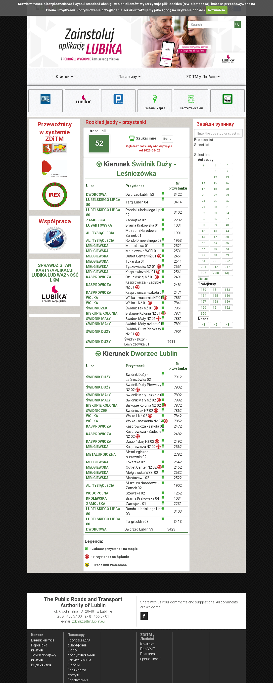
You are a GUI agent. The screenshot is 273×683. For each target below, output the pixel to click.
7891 (178, 328)
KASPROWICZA (98, 281)
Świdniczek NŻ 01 (142, 312)
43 (215, 235)
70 (215, 252)
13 (227, 181)
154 (203, 299)
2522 (178, 482)
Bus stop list (203, 144)
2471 (178, 296)
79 (227, 258)
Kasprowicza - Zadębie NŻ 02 (143, 437)
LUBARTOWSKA (99, 229)
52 (99, 146)
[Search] (237, 24)
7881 (178, 322)
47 (215, 241)
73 (227, 252)
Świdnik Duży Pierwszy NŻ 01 (143, 335)
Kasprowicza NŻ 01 (143, 275)
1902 (178, 489)
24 (203, 205)
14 (203, 187)
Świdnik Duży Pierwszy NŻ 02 (143, 390)
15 (215, 187)
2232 (178, 224)
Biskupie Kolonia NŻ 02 (146, 409)
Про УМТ (147, 649)
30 (215, 211)
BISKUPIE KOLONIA (101, 317)
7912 (178, 381)
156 (227, 299)
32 (203, 217)
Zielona (203, 282)
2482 (178, 437)
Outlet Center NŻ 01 (143, 260)
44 (227, 235)
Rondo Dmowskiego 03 (144, 244)
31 (227, 211)
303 (203, 270)
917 (227, 270)
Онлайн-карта (155, 101)
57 (203, 252)
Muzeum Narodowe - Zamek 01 (142, 236)
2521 (178, 249)
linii (167, 142)
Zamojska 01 (136, 507)
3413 (178, 525)
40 (227, 229)
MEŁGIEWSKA (97, 249)
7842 (178, 419)
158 (215, 305)
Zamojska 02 (136, 224)
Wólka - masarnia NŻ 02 (146, 424)
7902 (178, 391)
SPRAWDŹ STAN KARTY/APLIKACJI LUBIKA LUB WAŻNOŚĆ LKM (55, 276)
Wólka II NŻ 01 (139, 306)
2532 (178, 476)
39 (215, 229)
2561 (178, 276)
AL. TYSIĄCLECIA (100, 237)
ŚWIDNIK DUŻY (98, 335)
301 (215, 264)
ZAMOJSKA (95, 224)
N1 (203, 328)
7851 (178, 301)
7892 (178, 398)
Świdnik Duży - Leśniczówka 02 (138, 380)
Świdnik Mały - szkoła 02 (145, 398)
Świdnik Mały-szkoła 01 (144, 328)
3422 (178, 198)
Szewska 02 (135, 497)
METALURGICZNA (101, 458)
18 (215, 193)
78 (215, 258)
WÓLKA (92, 301)
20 (227, 193)
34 (227, 217)
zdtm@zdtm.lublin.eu (88, 621)
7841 (178, 307)
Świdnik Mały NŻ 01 (143, 322)
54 (215, 246)
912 (215, 270)
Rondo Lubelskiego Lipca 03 (145, 515)
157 (203, 305)
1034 (178, 502)
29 (203, 211)
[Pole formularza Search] (211, 24)
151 (215, 293)
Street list (201, 148)
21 (203, 199)
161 (215, 311)
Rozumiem (216, 10)
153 (227, 293)
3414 (178, 206)
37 (227, 223)
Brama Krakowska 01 (142, 229)
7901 (178, 335)
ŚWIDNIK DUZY (98, 345)
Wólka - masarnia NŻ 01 (146, 301)
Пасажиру (127, 76)
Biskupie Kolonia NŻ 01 (146, 317)
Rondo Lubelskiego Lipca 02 (145, 215)
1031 (178, 229)
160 (203, 311)
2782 (178, 458)
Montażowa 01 (137, 249)
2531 (178, 255)
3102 (178, 216)
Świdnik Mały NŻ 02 (143, 403)
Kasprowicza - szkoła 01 (145, 296)
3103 (178, 515)
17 (203, 193)
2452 (178, 471)
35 (203, 223)
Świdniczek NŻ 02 (142, 414)
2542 (178, 466)
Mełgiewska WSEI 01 (142, 255)
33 (215, 217)
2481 (178, 289)
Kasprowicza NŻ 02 (143, 450)
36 (215, 223)
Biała (215, 276)
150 (203, 293)
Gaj (227, 276)
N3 (227, 328)
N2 (215, 328)
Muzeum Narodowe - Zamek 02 (142, 489)
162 (227, 311)
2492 (178, 445)
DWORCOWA (96, 198)
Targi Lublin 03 (137, 525)
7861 (178, 312)
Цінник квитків (42, 640)
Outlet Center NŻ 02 (144, 471)
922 (203, 276)
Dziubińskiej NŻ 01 (142, 281)
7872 (178, 409)
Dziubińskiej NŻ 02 (142, 445)
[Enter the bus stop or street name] (218, 137)
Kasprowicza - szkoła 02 (145, 430)
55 (227, 246)
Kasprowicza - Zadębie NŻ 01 (143, 288)
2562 (178, 450)
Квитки (62, 76)
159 (227, 305)
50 (227, 241)
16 (227, 187)
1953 (178, 244)
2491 (178, 281)
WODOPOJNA (97, 497)
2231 (178, 507)
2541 (178, 265)
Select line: (202, 158)
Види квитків (41, 665)
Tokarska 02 (135, 466)
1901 (178, 237)
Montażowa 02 (137, 482)
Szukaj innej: (143, 142)
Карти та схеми (191, 101)
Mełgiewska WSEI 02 (142, 476)
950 (203, 317)
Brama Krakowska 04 (142, 502)
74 (203, 258)
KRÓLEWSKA (96, 502)
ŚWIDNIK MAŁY (98, 322)
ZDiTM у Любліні (201, 76)
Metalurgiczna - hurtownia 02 (138, 458)
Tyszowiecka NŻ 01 (143, 270)
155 (215, 299)
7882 (178, 404)
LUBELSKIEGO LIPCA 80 (103, 205)
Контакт (147, 644)
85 (203, 264)
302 (227, 264)
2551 (178, 270)
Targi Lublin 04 (137, 206)
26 (227, 205)
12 (215, 181)
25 (215, 205)
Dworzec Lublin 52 (140, 198)
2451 (178, 260)
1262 (178, 497)
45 (203, 241)
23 (227, 199)
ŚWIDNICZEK (96, 312)
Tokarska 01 (135, 265)
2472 (178, 430)
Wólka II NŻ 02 (139, 419)
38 (203, 229)
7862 (178, 414)
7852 (178, 425)
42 (203, 235)
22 (215, 199)
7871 (178, 317)
